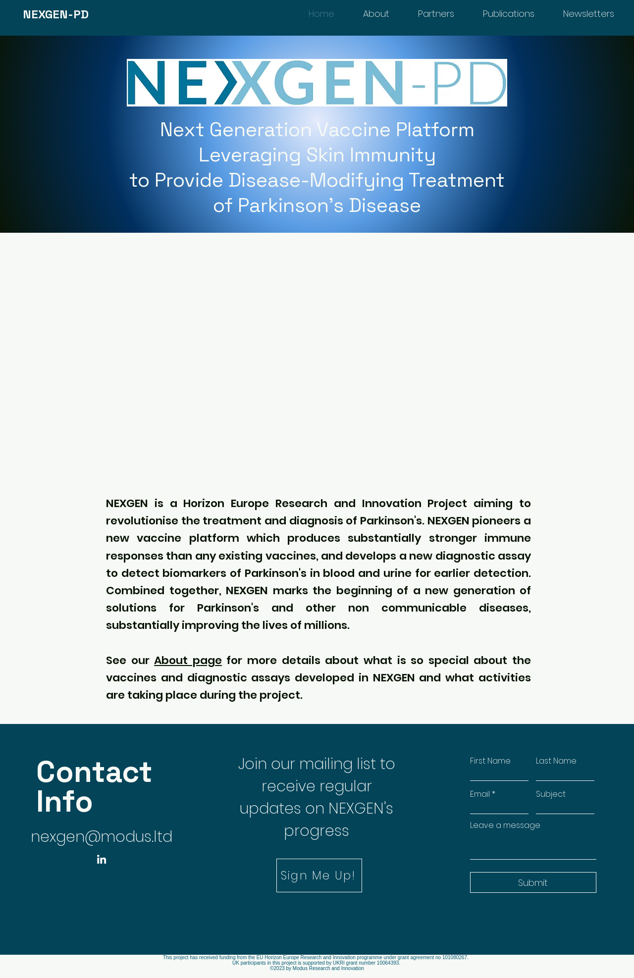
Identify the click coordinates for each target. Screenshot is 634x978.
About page (188, 660)
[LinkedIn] (101, 859)
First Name (490, 761)
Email (480, 794)
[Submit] (533, 882)
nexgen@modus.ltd (101, 836)
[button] (319, 875)
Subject (551, 794)
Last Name (556, 761)
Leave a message (505, 825)
